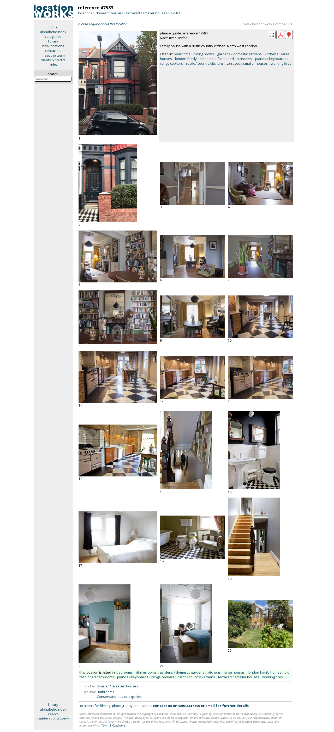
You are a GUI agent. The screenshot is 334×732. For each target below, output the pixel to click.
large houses (234, 672)
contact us (53, 50)
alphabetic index (53, 31)
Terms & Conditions (113, 725)
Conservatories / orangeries (119, 696)
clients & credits (53, 60)
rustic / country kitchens (205, 63)
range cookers (171, 63)
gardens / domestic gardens (239, 54)
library (53, 41)
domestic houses (109, 13)
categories (53, 36)
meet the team (53, 55)
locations (85, 13)
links (53, 64)
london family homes (191, 58)
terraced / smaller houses (146, 13)
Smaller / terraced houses (117, 686)
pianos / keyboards (270, 58)
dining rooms (203, 54)
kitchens (271, 54)
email (210, 705)
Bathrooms (105, 691)
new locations (53, 46)
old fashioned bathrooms (232, 58)
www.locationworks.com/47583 (267, 24)
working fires (281, 63)
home (53, 27)
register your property (53, 718)
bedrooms (182, 54)
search (53, 714)
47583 (175, 13)
